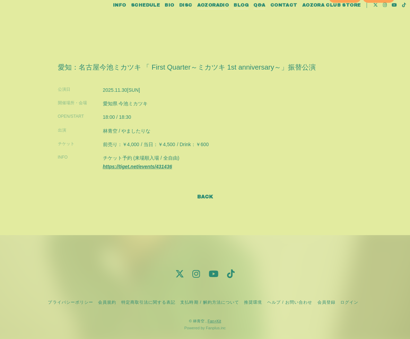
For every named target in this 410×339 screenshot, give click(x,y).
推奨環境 (253, 302)
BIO (157, 20)
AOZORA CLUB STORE (319, 20)
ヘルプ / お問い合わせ (289, 302)
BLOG (229, 20)
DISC (174, 20)
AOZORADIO (201, 20)
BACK (205, 196)
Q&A (247, 20)
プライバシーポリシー (70, 302)
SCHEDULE (133, 20)
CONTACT (272, 20)
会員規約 (107, 302)
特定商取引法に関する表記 (148, 302)
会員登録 (344, 31)
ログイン (378, 31)
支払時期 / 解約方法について (209, 302)
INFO (107, 20)
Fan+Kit (214, 321)
